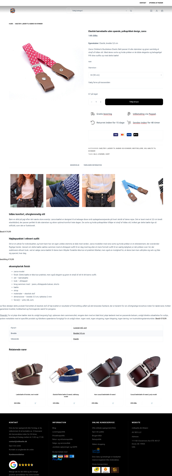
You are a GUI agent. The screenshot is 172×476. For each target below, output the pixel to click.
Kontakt (143, 3)
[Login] (157, 11)
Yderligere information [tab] (93, 165)
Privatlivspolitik (58, 436)
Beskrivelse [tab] (74, 165)
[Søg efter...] (68, 11)
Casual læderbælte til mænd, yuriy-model (143, 394)
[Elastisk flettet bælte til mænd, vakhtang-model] (66, 371)
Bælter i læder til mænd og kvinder (115, 148)
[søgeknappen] (131, 11)
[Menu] (151, 11)
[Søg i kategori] (99, 11)
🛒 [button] (35, 403)
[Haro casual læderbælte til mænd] (105, 371)
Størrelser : (92, 68)
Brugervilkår (97, 436)
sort (108, 154)
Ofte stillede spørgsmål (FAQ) (104, 428)
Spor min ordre (15, 446)
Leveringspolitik (58, 432)
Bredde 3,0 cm (79, 333)
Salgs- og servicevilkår (61, 443)
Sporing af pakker (156, 3)
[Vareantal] (96, 102)
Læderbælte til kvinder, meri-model (27, 394)
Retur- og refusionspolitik (62, 439)
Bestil (5, 232)
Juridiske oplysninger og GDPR (64, 447)
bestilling (7, 259)
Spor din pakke (98, 432)
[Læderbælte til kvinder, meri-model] (27, 371)
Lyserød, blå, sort (80, 328)
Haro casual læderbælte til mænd (105, 394)
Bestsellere (137, 148)
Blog (54, 428)
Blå (95, 154)
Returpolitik (96, 439)
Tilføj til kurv (134, 102)
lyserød (101, 154)
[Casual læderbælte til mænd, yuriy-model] (143, 371)
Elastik (76, 339)
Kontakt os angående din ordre (21, 450)
